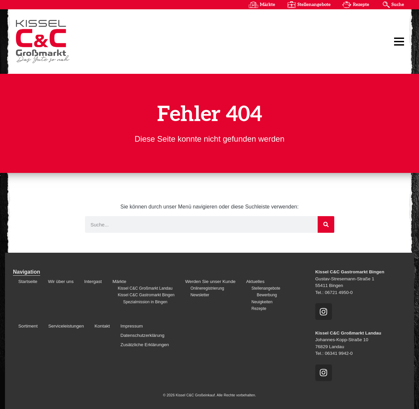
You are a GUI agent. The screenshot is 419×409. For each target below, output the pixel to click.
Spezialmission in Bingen (145, 302)
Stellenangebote (314, 4)
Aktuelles (255, 281)
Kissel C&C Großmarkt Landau (145, 288)
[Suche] (326, 224)
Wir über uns (60, 281)
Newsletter (199, 295)
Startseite (27, 281)
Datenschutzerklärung (142, 335)
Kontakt (102, 326)
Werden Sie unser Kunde (210, 281)
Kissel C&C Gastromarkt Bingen (146, 295)
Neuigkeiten (262, 302)
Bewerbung (267, 295)
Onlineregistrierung (207, 288)
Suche (397, 4)
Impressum (132, 326)
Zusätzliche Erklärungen (145, 344)
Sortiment (28, 326)
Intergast (93, 281)
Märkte (267, 4)
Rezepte (361, 4)
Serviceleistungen (66, 326)
